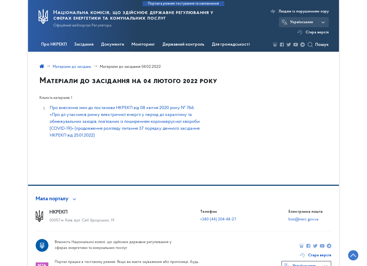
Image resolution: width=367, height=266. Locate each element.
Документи (112, 44)
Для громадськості (231, 44)
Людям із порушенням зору (304, 11)
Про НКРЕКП (54, 44)
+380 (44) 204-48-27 (218, 219)
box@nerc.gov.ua (303, 219)
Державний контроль (183, 44)
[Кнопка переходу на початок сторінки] (348, 254)
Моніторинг (143, 44)
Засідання (84, 44)
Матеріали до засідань (72, 67)
